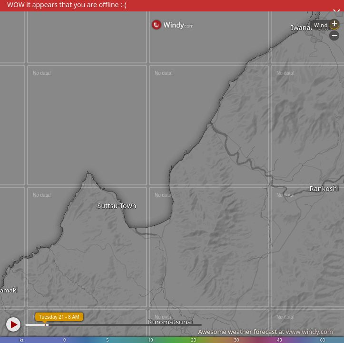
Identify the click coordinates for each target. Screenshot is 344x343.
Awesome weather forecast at (265, 331)
